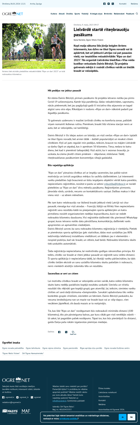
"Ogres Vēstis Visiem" (11, 353)
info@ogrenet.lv (59, 401)
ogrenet (36, 397)
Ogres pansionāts (70, 348)
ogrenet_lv (22, 397)
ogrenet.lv (8, 397)
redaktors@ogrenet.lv (11, 402)
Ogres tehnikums (33, 348)
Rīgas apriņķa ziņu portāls (91, 348)
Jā (122, 417)
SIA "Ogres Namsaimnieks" (33, 353)
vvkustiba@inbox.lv (114, 183)
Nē (131, 417)
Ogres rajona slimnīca (51, 348)
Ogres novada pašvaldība (13, 348)
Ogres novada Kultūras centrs (116, 348)
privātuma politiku (69, 418)
